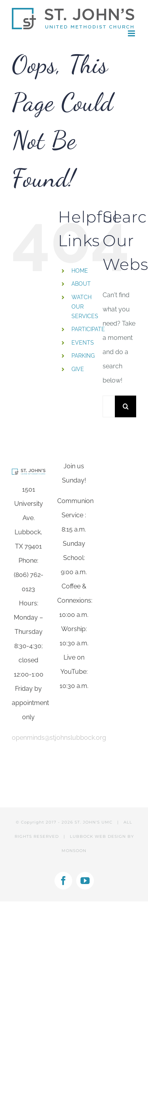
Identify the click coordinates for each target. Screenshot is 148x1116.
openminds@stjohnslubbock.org (59, 737)
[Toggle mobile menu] (132, 33)
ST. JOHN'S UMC (93, 822)
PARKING (83, 356)
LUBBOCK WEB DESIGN (98, 836)
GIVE (77, 369)
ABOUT (81, 284)
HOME (79, 271)
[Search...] (109, 406)
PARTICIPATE (88, 329)
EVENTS (82, 342)
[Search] (126, 406)
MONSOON (74, 850)
